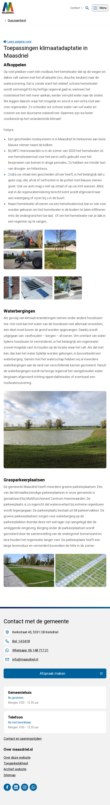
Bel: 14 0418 (21, 641)
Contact (76, 8)
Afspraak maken (73, 674)
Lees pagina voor (18, 41)
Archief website (15, 769)
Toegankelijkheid (16, 763)
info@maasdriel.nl (25, 659)
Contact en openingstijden (23, 738)
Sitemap (10, 775)
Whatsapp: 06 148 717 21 (30, 650)
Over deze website (17, 757)
